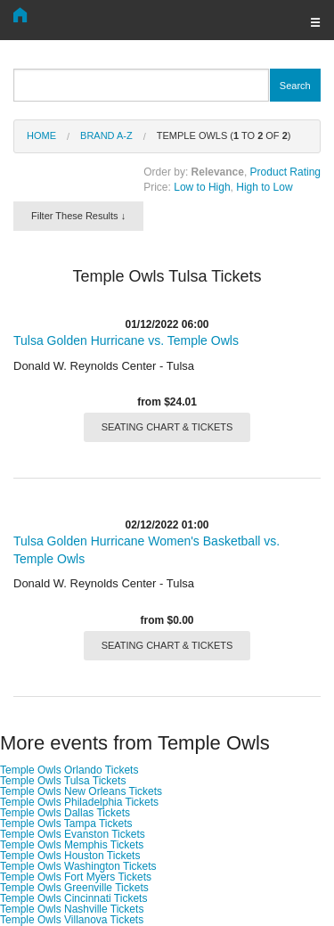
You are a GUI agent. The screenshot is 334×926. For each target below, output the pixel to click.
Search (295, 85)
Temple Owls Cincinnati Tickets (73, 898)
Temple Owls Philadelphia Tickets (79, 802)
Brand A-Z (106, 135)
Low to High (202, 187)
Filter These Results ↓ (78, 215)
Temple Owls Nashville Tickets (71, 909)
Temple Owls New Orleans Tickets (81, 791)
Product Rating (285, 172)
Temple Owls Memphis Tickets (71, 845)
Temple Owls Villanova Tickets (71, 920)
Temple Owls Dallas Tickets (65, 813)
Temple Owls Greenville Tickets (74, 887)
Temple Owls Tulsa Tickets (63, 780)
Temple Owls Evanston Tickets (72, 834)
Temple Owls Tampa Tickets (66, 823)
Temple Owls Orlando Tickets (69, 770)
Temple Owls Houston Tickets (70, 855)
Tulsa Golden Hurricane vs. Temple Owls (126, 340)
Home (41, 135)
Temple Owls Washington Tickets (78, 866)
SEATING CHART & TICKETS (167, 427)
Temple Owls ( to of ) (224, 135)
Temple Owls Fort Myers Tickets (75, 877)
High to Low (264, 187)
